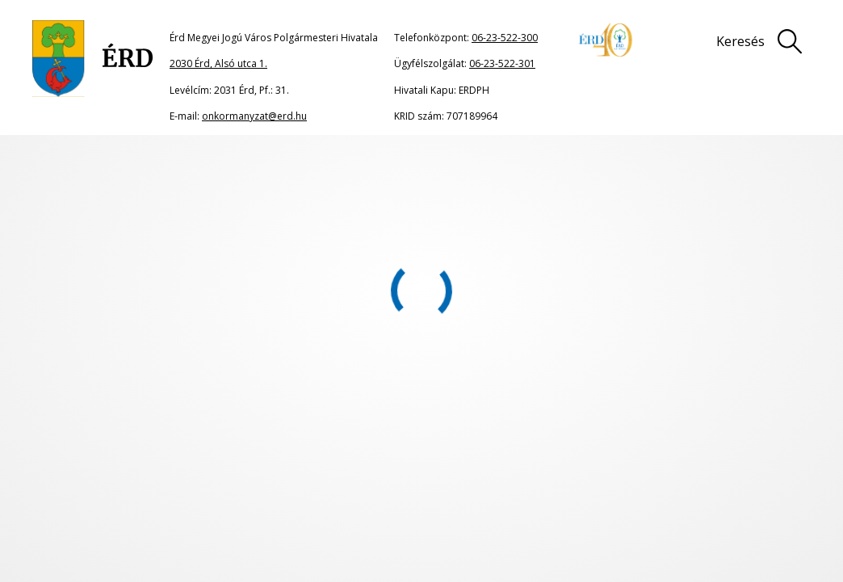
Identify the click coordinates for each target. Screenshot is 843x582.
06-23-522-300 (505, 37)
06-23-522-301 (502, 63)
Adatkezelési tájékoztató (766, 473)
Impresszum (616, 473)
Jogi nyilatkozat (492, 473)
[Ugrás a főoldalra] (92, 58)
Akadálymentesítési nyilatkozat (416, 504)
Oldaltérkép (368, 473)
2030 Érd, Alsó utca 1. (218, 63)
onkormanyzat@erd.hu (254, 116)
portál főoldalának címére (204, 281)
